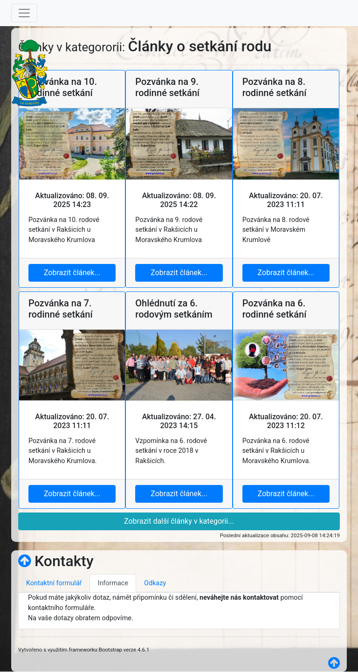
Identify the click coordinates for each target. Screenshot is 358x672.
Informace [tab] (112, 583)
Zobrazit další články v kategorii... (179, 521)
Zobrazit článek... (72, 272)
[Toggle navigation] (24, 13)
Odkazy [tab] (155, 583)
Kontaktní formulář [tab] (54, 583)
